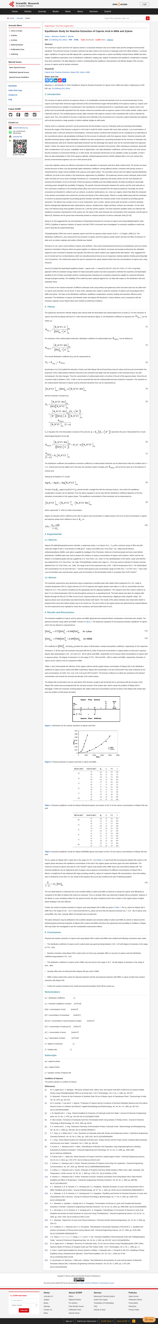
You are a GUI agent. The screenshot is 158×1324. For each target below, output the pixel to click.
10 (46, 1157)
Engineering (49, 26)
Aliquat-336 (74, 72)
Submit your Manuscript (86, 1321)
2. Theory (50, 306)
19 (46, 1227)
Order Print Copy (15, 90)
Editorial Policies (75, 1300)
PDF (70, 40)
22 (51, 268)
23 (60, 369)
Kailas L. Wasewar (52, 36)
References (50, 1086)
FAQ (10, 100)
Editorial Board (17, 45)
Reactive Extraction (62, 72)
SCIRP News (106, 1321)
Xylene (82, 72)
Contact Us (12, 95)
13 (46, 1177)
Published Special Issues (19, 72)
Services (93, 11)
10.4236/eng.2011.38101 (58, 40)
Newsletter (12, 86)
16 (46, 1203)
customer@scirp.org (20, 128)
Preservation (133, 1303)
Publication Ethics (135, 1300)
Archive (14, 40)
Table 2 (47, 852)
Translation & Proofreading (104, 1303)
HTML (76, 40)
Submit (107, 11)
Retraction (132, 1306)
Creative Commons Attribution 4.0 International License (96, 1283)
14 (46, 1187)
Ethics (71, 1296)
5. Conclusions (53, 932)
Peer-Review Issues (76, 1306)
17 (46, 1210)
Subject (46, 1300)
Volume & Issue (99, 1310)
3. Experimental (53, 534)
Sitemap (47, 1306)
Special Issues (74, 1313)
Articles (27, 11)
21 (134, 233)
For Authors (73, 1303)
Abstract (49, 44)
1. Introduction (53, 94)
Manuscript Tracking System (104, 1296)
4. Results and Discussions (59, 612)
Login (144, 4)
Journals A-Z (48, 1296)
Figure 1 (48, 726)
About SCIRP (75, 1293)
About (80, 11)
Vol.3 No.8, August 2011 (65, 26)
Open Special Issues (17, 67)
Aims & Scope (16, 31)
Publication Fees (17, 49)
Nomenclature (52, 992)
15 (46, 1193)
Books (56, 11)
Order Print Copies (101, 1300)
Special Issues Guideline (19, 77)
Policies (133, 1293)
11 (46, 1163)
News (68, 11)
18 (46, 1220)
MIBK (88, 72)
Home (15, 11)
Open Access (134, 1296)
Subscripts (50, 1055)
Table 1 (47, 805)
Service (98, 1293)
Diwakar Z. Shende (66, 36)
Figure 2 (88, 622)
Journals (42, 11)
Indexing (14, 54)
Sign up (69, 1321)
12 (46, 1170)
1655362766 (17, 137)
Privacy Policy (134, 1310)
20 (55, 221)
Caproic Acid (49, 72)
